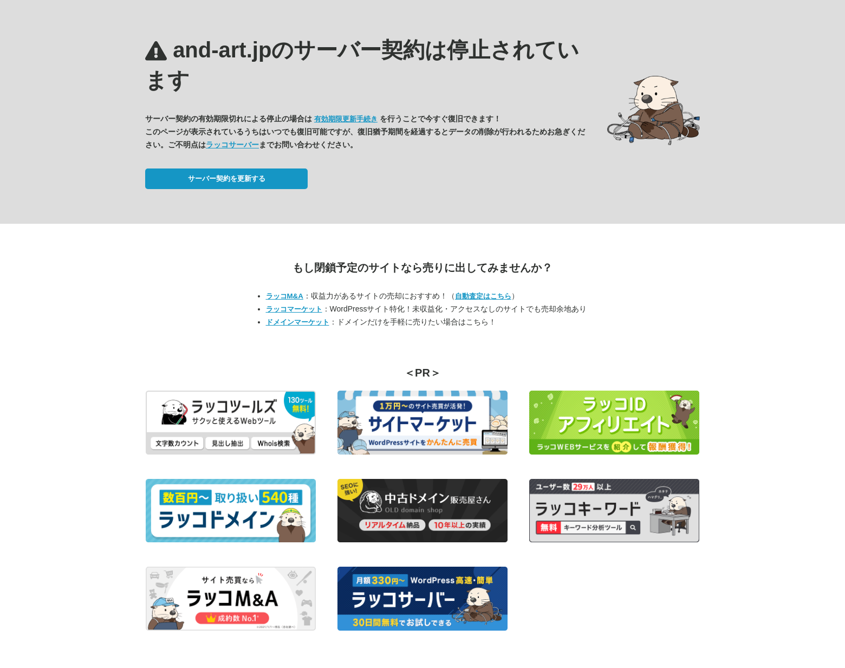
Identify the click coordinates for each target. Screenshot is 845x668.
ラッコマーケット (294, 309)
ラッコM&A (284, 296)
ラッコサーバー (232, 144)
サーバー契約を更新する (226, 178)
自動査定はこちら (483, 296)
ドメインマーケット (297, 322)
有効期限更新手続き (346, 119)
